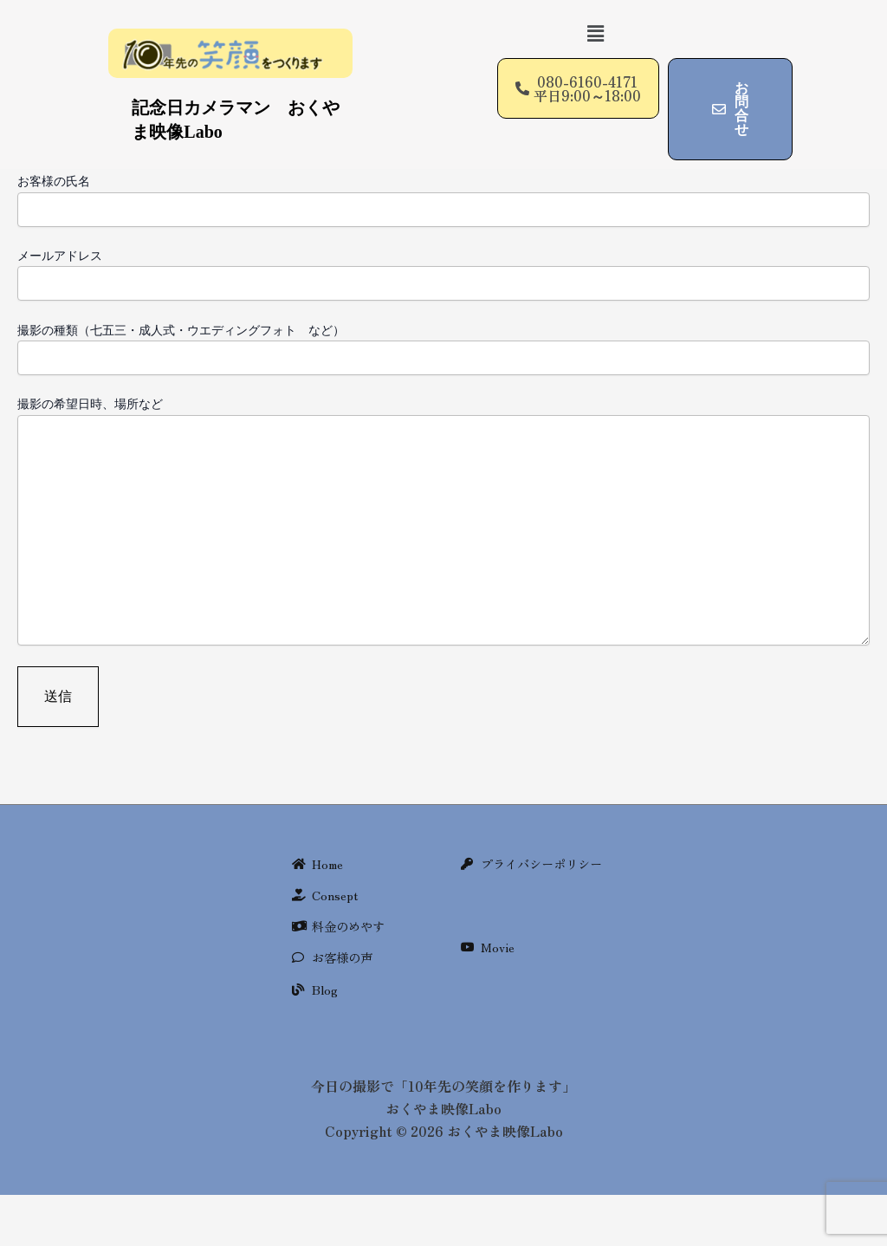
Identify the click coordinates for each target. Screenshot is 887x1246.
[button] (595, 33)
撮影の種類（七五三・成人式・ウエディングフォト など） (443, 348)
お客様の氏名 (443, 199)
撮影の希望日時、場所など (443, 522)
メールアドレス (443, 274)
